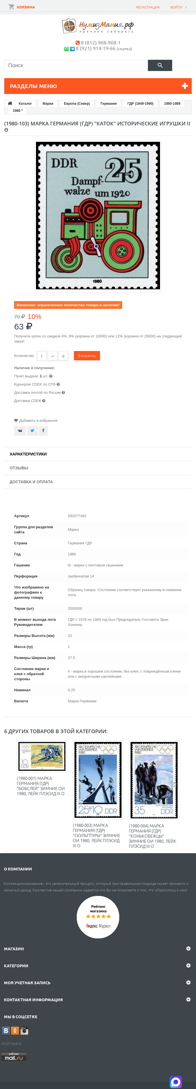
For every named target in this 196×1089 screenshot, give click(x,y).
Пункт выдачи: (26, 376)
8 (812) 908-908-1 (101, 42)
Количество (24, 356)
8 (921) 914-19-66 (96, 48)
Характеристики (28, 454)
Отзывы (19, 468)
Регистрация (147, 7)
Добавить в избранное (38, 420)
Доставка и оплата (31, 482)
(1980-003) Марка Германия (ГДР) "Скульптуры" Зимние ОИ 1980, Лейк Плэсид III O (96, 835)
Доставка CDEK (27, 401)
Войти (176, 7)
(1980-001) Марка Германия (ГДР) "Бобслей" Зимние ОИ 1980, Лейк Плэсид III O (41, 785)
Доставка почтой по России (37, 392)
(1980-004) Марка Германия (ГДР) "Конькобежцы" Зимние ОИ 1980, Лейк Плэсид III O (152, 836)
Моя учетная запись (27, 982)
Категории (16, 965)
